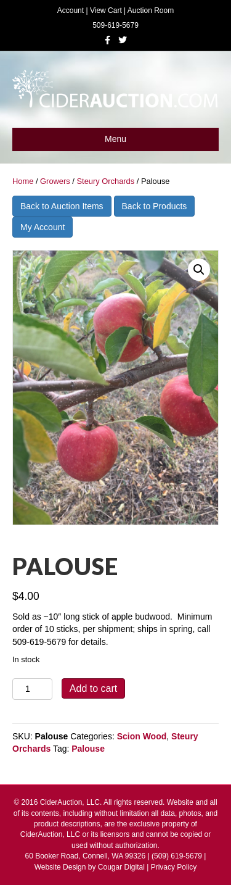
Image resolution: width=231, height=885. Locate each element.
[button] (199, 270)
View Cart (106, 10)
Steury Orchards (105, 181)
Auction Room (151, 10)
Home (22, 181)
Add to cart (93, 688)
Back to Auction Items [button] (61, 206)
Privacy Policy (174, 867)
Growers (55, 181)
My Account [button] (42, 227)
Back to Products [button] (154, 206)
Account (70, 10)
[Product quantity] (32, 689)
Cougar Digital (121, 867)
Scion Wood (142, 736)
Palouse (88, 749)
